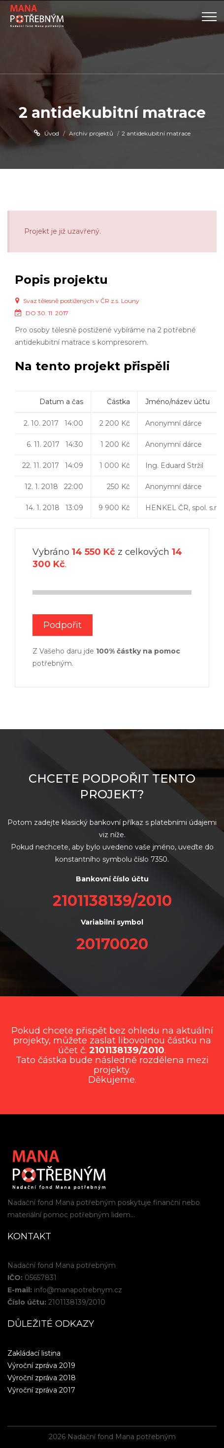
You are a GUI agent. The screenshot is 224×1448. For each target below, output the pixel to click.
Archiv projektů (91, 133)
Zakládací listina (34, 1353)
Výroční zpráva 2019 (41, 1365)
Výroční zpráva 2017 (41, 1390)
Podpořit (62, 625)
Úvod (51, 133)
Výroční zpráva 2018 (41, 1377)
